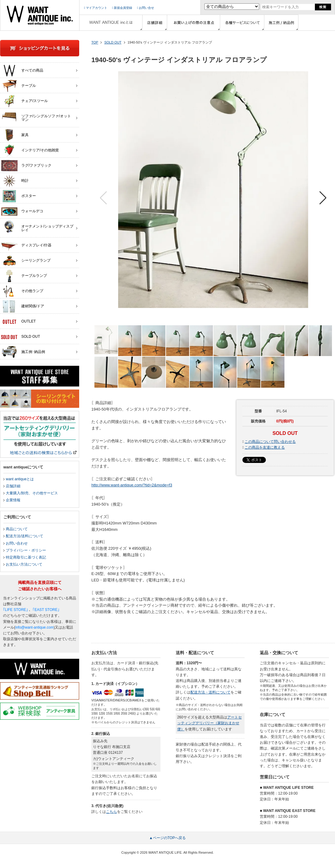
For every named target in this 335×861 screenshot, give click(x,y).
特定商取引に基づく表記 (26, 557)
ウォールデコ (22, 211)
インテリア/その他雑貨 (30, 150)
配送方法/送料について (24, 536)
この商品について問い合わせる (270, 441)
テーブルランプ (24, 276)
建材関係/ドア (22, 306)
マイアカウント (95, 7)
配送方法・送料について (210, 692)
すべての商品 (22, 71)
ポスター (18, 196)
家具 (15, 135)
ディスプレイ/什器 (26, 245)
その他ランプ (22, 291)
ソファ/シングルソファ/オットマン (36, 116)
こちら (111, 812)
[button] (323, 198)
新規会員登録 (122, 7)
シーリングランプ (26, 261)
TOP (94, 42)
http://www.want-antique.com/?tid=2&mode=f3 (131, 485)
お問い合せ (145, 7)
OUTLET (18, 322)
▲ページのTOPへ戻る (167, 838)
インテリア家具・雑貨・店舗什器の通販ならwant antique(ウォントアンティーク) (39, 15)
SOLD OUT (112, 42)
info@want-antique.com (34, 627)
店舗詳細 (13, 486)
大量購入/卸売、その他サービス (32, 493)
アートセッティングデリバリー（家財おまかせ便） (209, 723)
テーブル (18, 86)
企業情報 (13, 500)
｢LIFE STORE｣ (15, 610)
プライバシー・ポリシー (26, 550)
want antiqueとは (20, 479)
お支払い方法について (24, 564)
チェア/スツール (24, 101)
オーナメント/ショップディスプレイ (37, 227)
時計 (15, 181)
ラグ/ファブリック (26, 166)
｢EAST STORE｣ (46, 610)
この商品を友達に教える (265, 447)
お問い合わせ (17, 543)
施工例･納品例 (23, 352)
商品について (17, 529)
